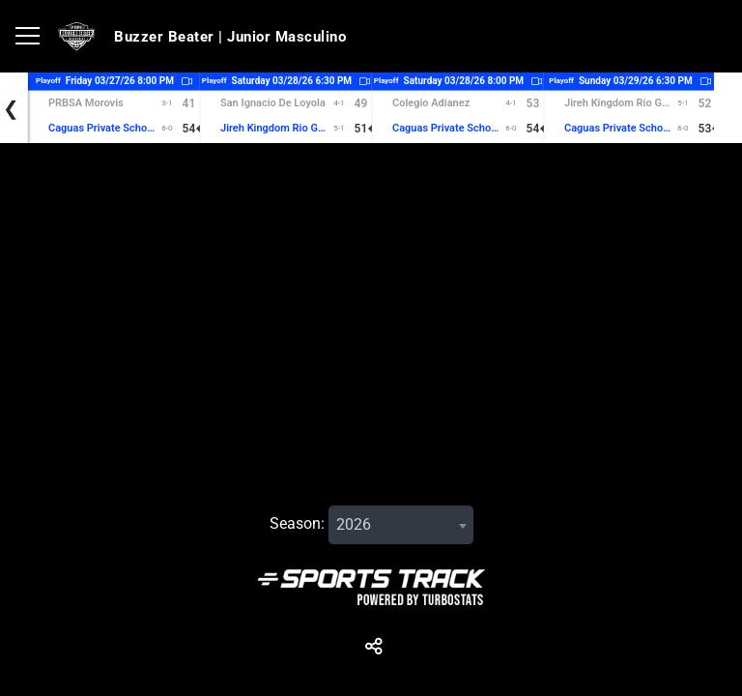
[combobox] (400, 525)
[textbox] (400, 525)
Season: (297, 524)
